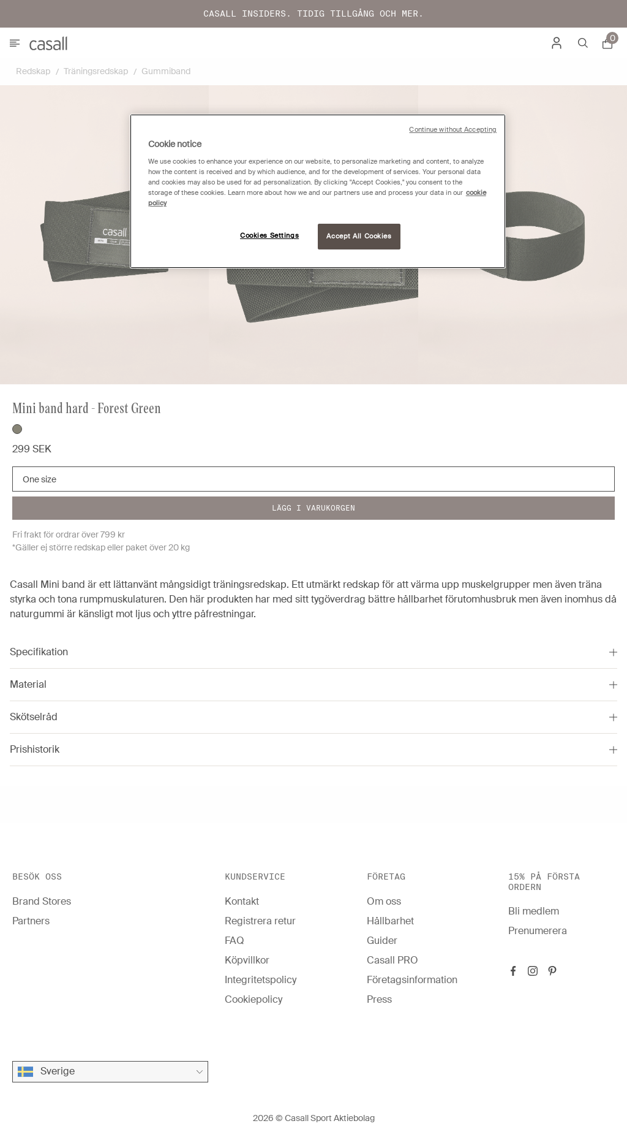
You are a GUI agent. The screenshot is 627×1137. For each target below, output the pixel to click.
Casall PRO (392, 960)
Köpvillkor (247, 960)
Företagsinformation (412, 979)
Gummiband (165, 71)
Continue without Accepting (453, 130)
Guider (382, 940)
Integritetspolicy (260, 979)
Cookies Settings (269, 235)
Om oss (384, 901)
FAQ (234, 940)
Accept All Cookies (358, 236)
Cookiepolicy (253, 999)
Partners (31, 921)
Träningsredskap (96, 71)
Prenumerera (537, 930)
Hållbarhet (390, 921)
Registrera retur (260, 921)
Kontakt (242, 901)
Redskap (33, 71)
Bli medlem (533, 911)
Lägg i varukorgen (313, 508)
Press (379, 999)
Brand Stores (41, 901)
